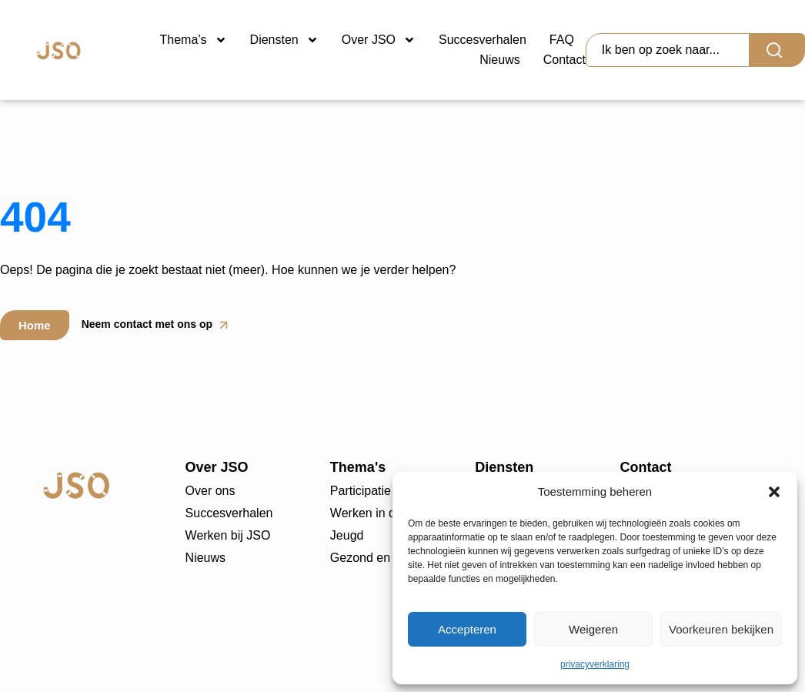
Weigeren (593, 629)
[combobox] (668, 50)
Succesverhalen (482, 39)
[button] (774, 492)
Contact (564, 59)
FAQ (561, 39)
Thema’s (193, 40)
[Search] (777, 50)
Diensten (284, 40)
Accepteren (467, 629)
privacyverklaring (595, 664)
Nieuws (499, 59)
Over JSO (379, 40)
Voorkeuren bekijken (721, 629)
